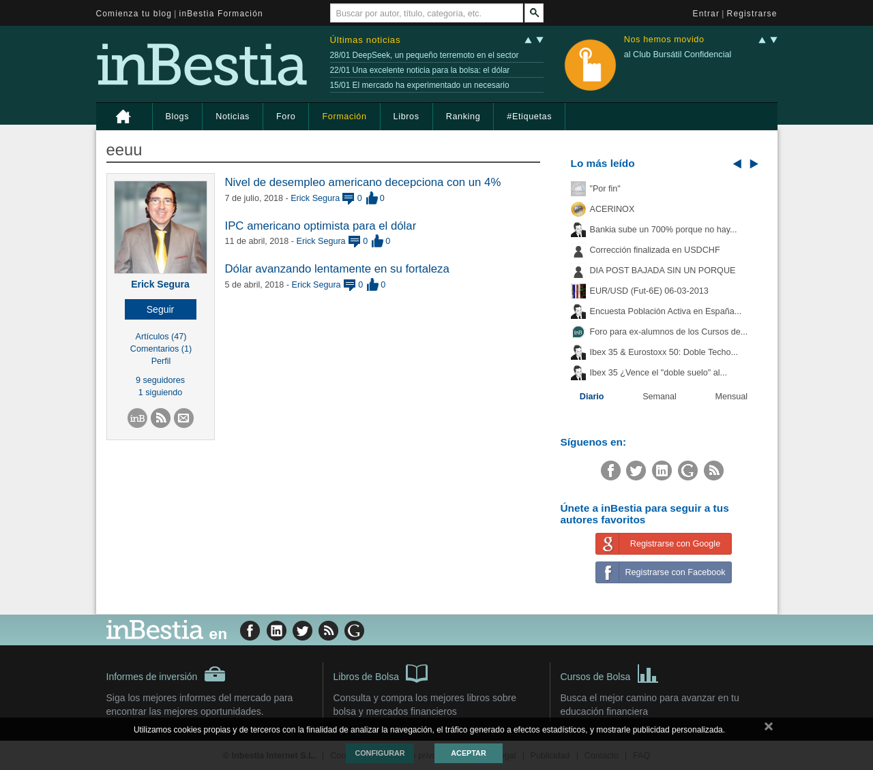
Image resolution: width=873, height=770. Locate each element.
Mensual (731, 396)
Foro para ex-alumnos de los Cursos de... (669, 332)
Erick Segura (160, 284)
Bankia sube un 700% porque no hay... (663, 229)
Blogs (178, 116)
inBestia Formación (221, 13)
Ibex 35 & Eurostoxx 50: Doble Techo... (664, 352)
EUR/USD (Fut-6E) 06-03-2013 (649, 291)
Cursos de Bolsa (610, 672)
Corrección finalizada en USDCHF (655, 250)
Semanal (659, 396)
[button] (160, 309)
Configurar (379, 753)
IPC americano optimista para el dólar (321, 225)
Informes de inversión (166, 674)
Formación (344, 116)
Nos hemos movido (664, 39)
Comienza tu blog (134, 13)
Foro (285, 116)
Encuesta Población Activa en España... (666, 311)
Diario (592, 396)
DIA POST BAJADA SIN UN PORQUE (663, 270)
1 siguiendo (160, 392)
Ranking (463, 116)
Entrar (706, 13)
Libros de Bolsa (381, 672)
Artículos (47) (161, 336)
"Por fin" (605, 189)
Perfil (161, 361)
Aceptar (468, 753)
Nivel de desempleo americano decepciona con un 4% (363, 182)
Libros (406, 116)
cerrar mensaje (768, 729)
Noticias (233, 116)
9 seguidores (160, 380)
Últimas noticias (365, 40)
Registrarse (752, 13)
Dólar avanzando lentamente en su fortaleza (337, 268)
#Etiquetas (529, 116)
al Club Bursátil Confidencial (678, 54)
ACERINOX (612, 209)
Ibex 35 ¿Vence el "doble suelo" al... (658, 373)
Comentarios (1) (161, 349)
